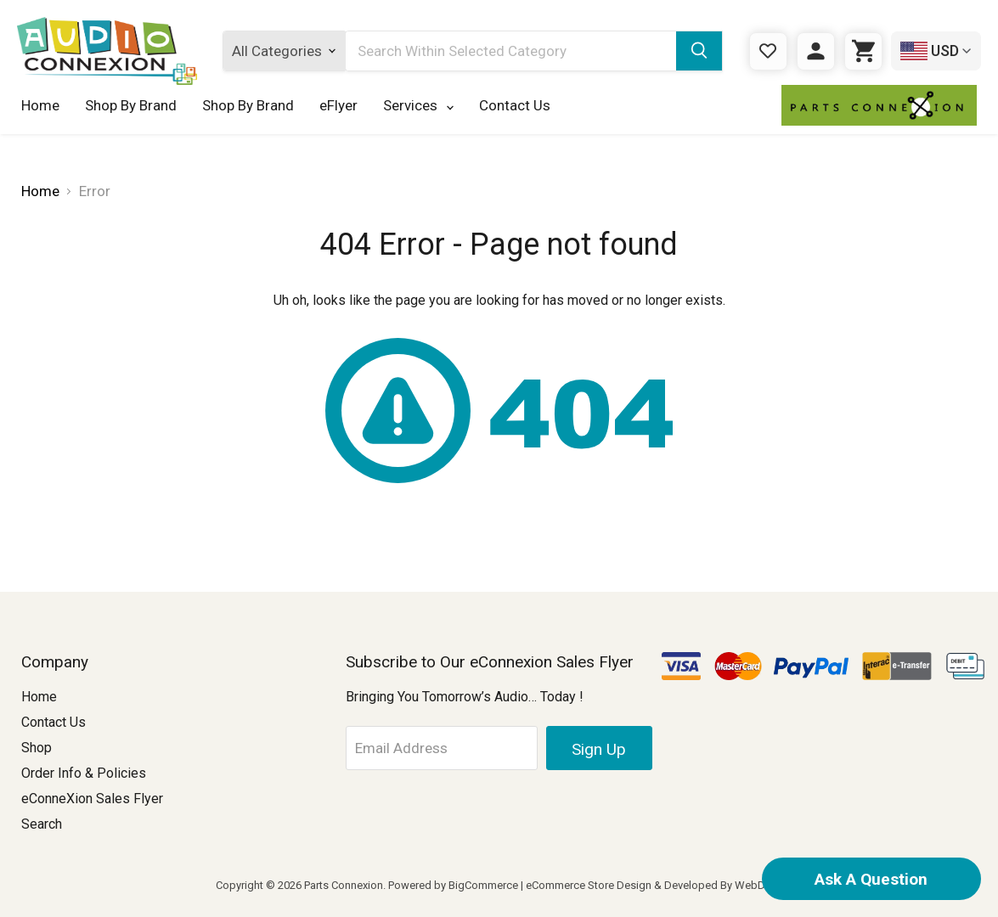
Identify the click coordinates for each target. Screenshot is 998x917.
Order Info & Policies (83, 773)
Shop (36, 748)
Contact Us (514, 105)
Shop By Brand (131, 105)
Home (40, 105)
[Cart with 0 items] (863, 51)
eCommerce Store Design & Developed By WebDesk (654, 885)
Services (418, 105)
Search (41, 824)
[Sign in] (816, 51)
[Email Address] (445, 748)
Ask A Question (871, 879)
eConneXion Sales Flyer (92, 798)
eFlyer (338, 105)
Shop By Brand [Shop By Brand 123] (248, 105)
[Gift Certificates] (768, 51)
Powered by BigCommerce (453, 885)
